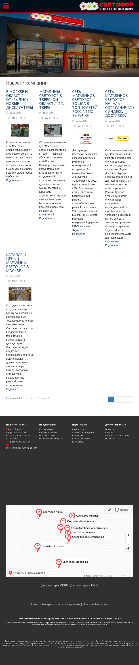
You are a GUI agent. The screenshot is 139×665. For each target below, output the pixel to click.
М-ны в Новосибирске (51, 438)
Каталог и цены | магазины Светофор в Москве (17, 262)
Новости (109, 429)
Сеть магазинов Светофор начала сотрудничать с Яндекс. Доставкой (120, 103)
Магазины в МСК (48, 435)
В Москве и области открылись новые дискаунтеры (19, 99)
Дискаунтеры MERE (55, 585)
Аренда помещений (83, 432)
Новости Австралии (95, 604)
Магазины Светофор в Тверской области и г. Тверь (51, 99)
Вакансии (77, 435)
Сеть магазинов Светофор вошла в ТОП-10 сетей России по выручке (85, 103)
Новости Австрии (42, 604)
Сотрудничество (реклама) (81, 440)
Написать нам (112, 438)
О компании (46, 429)
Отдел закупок (80, 429)
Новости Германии (67, 604)
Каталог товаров (48, 432)
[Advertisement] (69, 477)
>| (129, 399)
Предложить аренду (19, 441)
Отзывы (109, 432)
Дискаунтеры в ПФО (84, 585)
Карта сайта (111, 441)
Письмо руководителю (117, 435)
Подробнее (14, 180)
